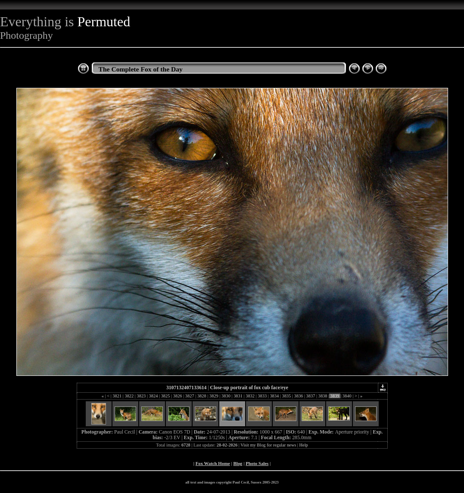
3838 (322, 396)
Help (303, 445)
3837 (310, 396)
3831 (238, 396)
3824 (153, 396)
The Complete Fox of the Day (141, 69)
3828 (201, 396)
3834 (274, 396)
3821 (117, 396)
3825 (165, 396)
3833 (262, 396)
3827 (189, 396)
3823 (141, 396)
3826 (177, 396)
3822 (129, 396)
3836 (298, 396)
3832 (250, 396)
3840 (346, 396)
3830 (225, 396)
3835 (286, 396)
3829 (213, 396)
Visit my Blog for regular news (268, 445)
